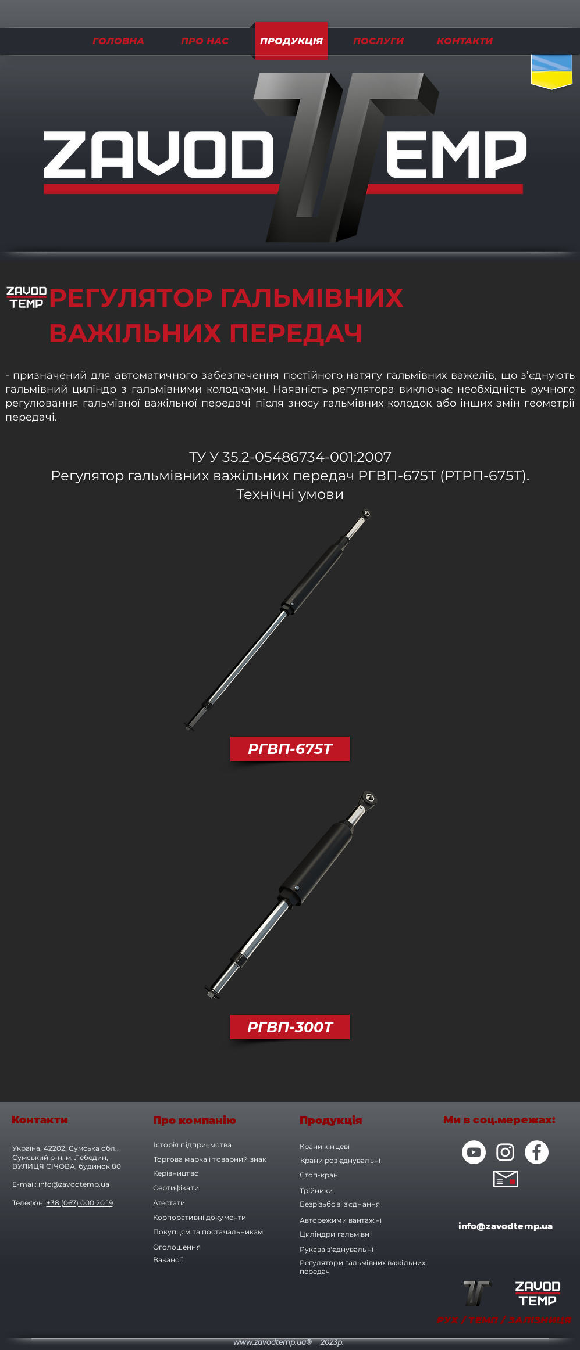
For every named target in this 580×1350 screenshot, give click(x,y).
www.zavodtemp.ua (269, 1342)
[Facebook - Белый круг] (537, 1152)
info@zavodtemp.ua (73, 1184)
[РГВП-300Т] (290, 1027)
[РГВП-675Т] (290, 749)
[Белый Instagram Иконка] (505, 1152)
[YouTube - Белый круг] (474, 1152)
